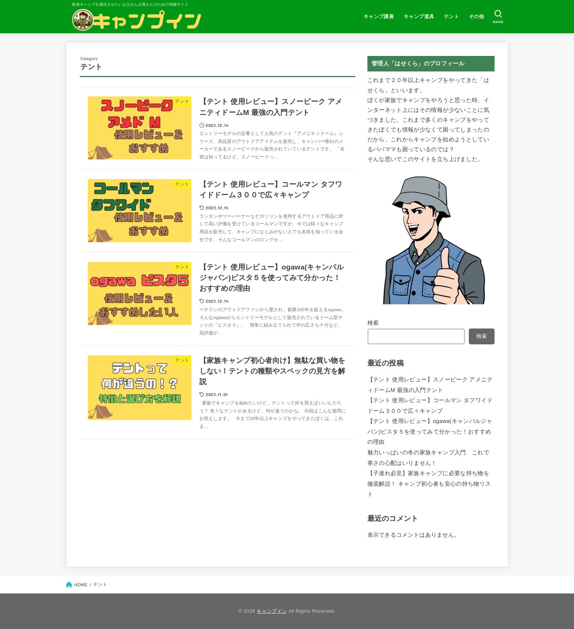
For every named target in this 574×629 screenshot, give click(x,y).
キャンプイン (272, 611)
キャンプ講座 (379, 16)
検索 (373, 323)
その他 (476, 16)
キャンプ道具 (419, 16)
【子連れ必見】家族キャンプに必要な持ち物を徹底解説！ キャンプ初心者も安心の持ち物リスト (429, 483)
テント (451, 16)
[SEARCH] (498, 16)
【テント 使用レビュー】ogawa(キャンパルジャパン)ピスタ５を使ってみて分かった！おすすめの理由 (430, 431)
